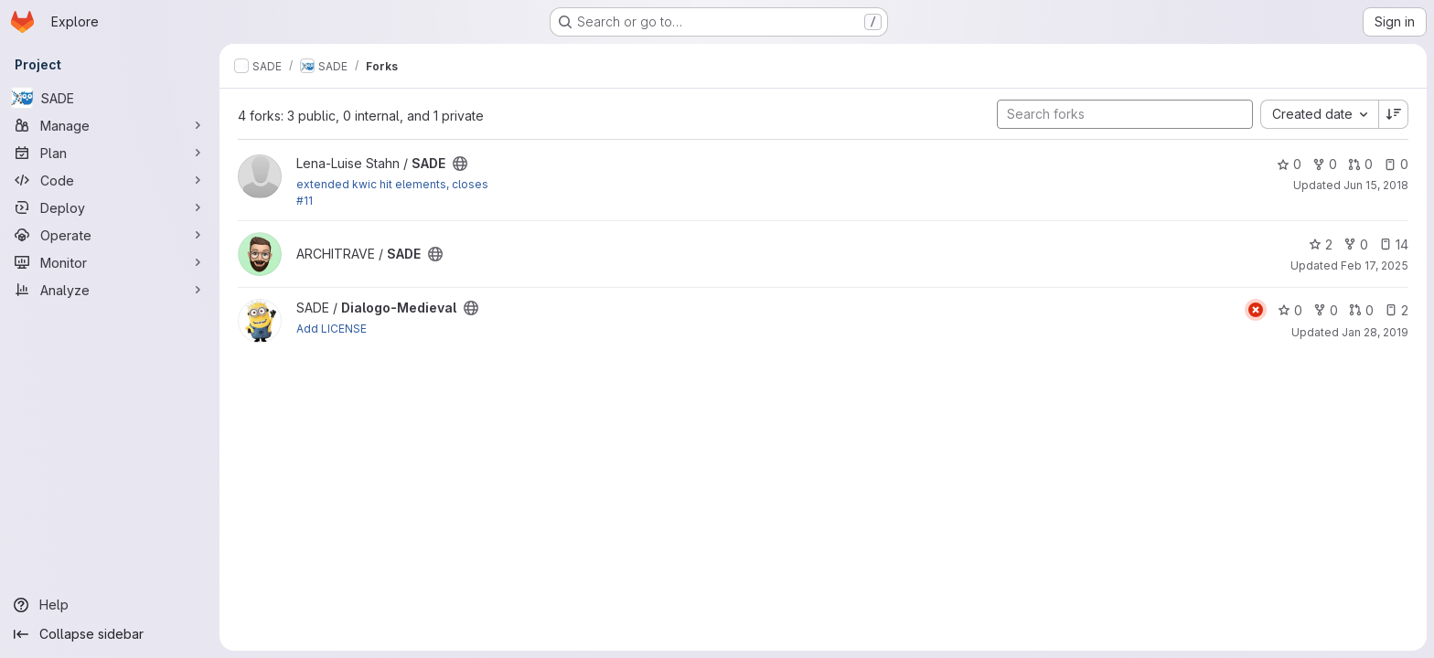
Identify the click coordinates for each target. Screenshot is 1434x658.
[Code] (109, 180)
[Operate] (109, 235)
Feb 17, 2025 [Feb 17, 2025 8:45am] (1374, 265)
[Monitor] (109, 262)
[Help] (109, 605)
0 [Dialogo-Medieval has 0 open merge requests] (1361, 310)
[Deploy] (109, 207)
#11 (304, 200)
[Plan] (109, 152)
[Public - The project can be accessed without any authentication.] (460, 163)
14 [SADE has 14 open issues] (1393, 244)
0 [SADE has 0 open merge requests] (1360, 164)
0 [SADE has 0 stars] (1289, 164)
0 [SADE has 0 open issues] (1396, 164)
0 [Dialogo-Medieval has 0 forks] (1325, 310)
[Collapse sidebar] (109, 634)
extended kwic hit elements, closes (392, 184)
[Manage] (109, 125)
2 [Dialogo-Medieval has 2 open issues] (1396, 310)
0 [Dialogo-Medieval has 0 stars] (1290, 310)
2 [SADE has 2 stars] (1320, 244)
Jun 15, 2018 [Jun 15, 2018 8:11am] (1375, 185)
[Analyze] (109, 289)
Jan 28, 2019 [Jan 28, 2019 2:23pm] (1375, 332)
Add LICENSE (331, 328)
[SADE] (109, 98)
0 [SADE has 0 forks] (1324, 164)
